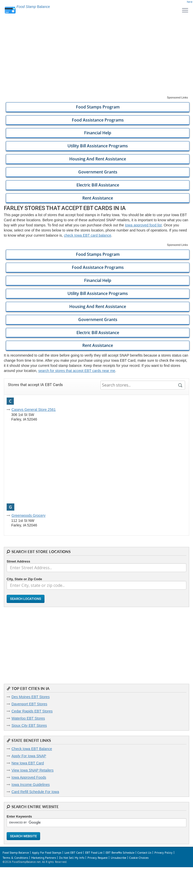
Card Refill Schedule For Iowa (35, 792)
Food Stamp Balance (16, 852)
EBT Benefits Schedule (120, 852)
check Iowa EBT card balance (87, 235)
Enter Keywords (19, 816)
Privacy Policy (163, 852)
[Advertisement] (96, 60)
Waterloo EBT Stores (28, 718)
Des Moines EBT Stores (31, 697)
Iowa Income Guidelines (31, 785)
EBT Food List (94, 852)
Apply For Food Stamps (46, 852)
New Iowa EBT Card (28, 763)
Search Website (23, 836)
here (189, 2)
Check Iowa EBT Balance (32, 749)
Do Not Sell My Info (71, 858)
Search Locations (25, 599)
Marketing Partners (43, 858)
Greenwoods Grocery (29, 515)
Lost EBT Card (73, 852)
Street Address (18, 561)
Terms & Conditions (15, 858)
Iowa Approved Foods (29, 777)
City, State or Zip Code (24, 579)
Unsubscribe (118, 858)
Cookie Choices (139, 858)
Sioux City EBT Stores (29, 725)
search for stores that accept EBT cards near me (76, 371)
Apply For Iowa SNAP (29, 756)
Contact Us (144, 852)
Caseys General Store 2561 (34, 410)
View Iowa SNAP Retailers (32, 770)
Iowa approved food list (143, 225)
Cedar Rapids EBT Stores (32, 711)
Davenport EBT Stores (29, 704)
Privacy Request (97, 858)
